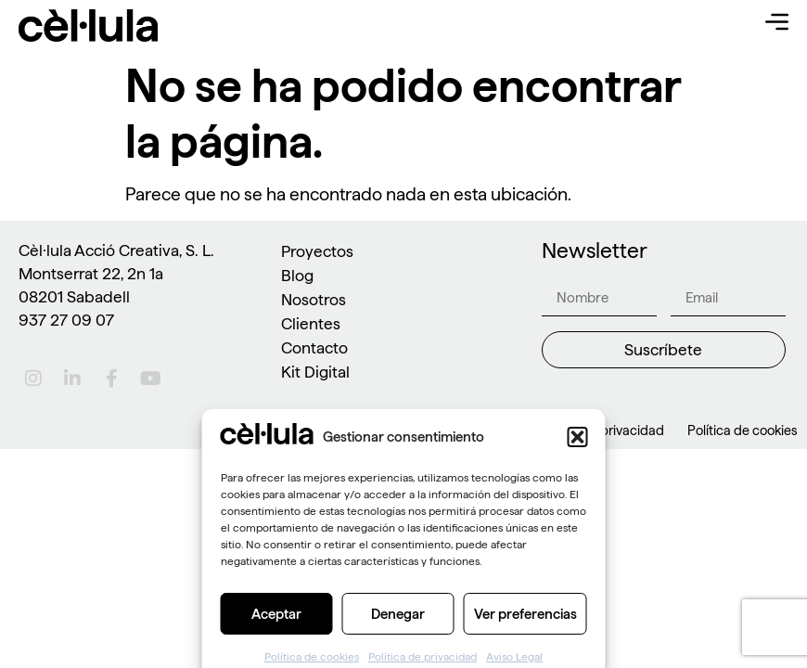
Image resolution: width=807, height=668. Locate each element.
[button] (578, 500)
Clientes (310, 323)
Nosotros (313, 299)
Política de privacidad (599, 430)
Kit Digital (315, 371)
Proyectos (317, 251)
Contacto (314, 347)
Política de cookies (742, 430)
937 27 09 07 (66, 319)
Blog (297, 275)
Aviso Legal (478, 430)
